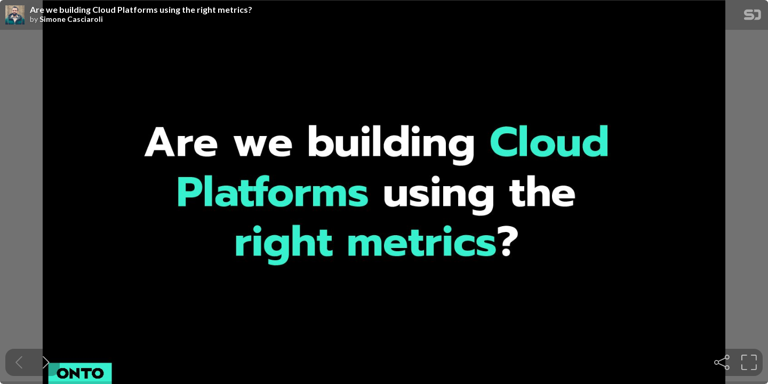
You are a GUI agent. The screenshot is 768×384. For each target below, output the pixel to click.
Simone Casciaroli (71, 19)
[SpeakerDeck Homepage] (752, 17)
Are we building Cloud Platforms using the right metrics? (141, 9)
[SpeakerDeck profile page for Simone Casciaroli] (15, 15)
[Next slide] (46, 362)
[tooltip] (722, 362)
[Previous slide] (19, 362)
